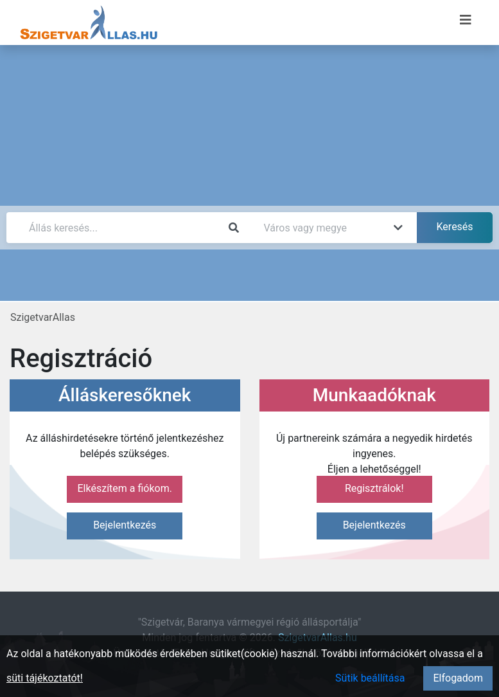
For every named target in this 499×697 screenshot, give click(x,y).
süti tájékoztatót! (44, 678)
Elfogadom (458, 678)
